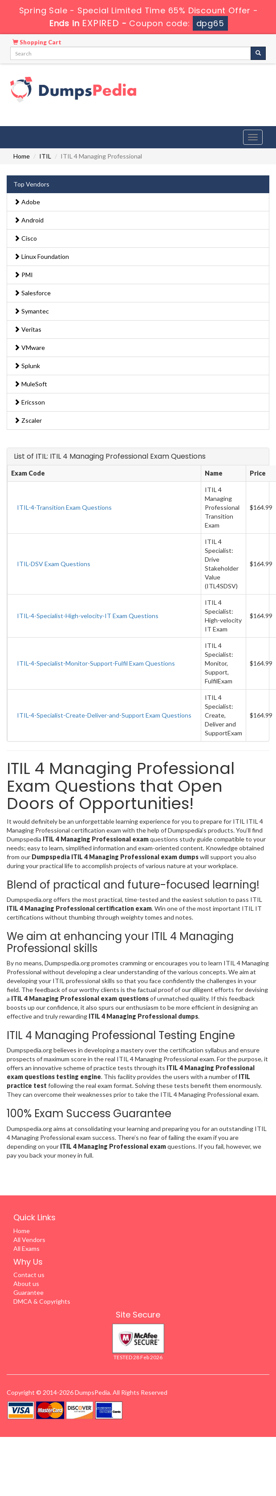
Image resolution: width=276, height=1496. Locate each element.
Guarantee (28, 1292)
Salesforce (32, 293)
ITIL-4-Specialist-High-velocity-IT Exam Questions (87, 615)
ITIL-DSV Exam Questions (53, 563)
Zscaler (28, 420)
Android (29, 220)
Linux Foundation (41, 256)
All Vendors (29, 1239)
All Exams (26, 1248)
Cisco (25, 238)
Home (21, 156)
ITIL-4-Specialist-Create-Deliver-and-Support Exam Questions (104, 715)
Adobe (27, 202)
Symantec (31, 311)
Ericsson (29, 402)
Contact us (29, 1274)
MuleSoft (30, 384)
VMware (29, 347)
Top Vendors (31, 184)
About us (26, 1283)
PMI (23, 274)
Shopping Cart (36, 42)
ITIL (45, 156)
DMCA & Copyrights (41, 1301)
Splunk (27, 365)
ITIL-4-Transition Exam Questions (64, 507)
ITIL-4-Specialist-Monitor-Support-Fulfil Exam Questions (96, 663)
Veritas (27, 329)
